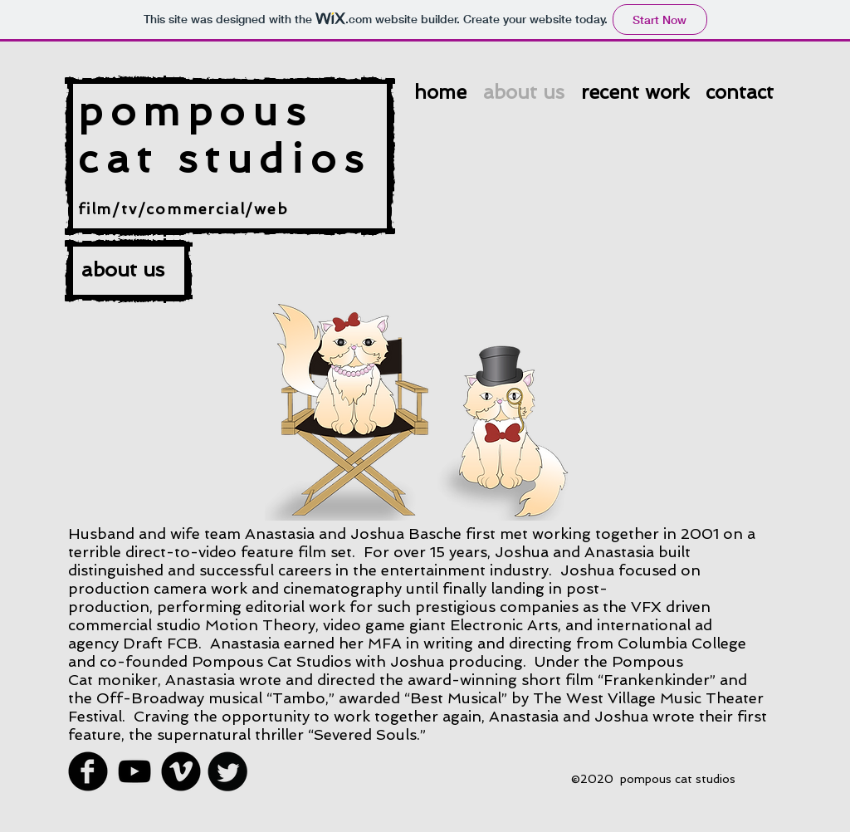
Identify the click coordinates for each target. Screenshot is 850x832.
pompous (195, 111)
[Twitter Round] (227, 771)
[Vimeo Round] (181, 771)
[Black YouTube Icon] (134, 771)
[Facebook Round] (88, 771)
